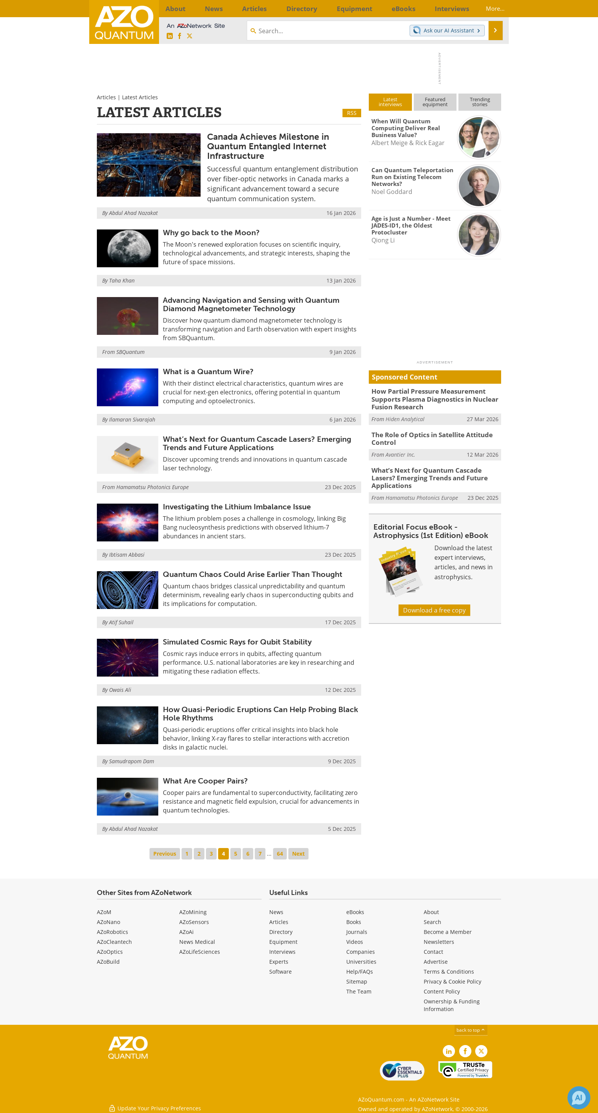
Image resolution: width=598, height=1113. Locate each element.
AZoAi (186, 931)
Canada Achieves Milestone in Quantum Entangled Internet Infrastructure (268, 146)
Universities (361, 961)
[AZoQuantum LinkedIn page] (170, 36)
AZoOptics (110, 951)
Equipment (283, 941)
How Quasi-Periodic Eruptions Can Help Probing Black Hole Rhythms (260, 713)
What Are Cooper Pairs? (205, 780)
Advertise (436, 961)
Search (432, 922)
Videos (354, 941)
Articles (106, 97)
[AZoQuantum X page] (189, 36)
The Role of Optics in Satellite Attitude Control (427, 435)
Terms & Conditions (449, 971)
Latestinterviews (390, 102)
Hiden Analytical (405, 416)
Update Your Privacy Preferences (154, 1103)
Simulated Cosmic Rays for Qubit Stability (237, 641)
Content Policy (442, 991)
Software (280, 971)
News (276, 912)
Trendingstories (480, 102)
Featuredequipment (435, 102)
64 (280, 853)
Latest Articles (140, 97)
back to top (471, 1030)
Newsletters (439, 941)
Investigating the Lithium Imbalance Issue (237, 506)
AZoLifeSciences (199, 951)
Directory (281, 931)
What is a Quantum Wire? (208, 371)
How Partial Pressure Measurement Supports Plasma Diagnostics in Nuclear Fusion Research (436, 398)
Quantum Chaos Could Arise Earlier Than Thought (252, 574)
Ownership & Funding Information (452, 1005)
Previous (164, 853)
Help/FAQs (359, 971)
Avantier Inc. (400, 450)
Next (298, 853)
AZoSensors (194, 922)
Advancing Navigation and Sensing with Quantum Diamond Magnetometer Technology (251, 304)
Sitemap (356, 981)
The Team (358, 991)
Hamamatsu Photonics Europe (152, 487)
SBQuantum (130, 351)
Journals (356, 931)
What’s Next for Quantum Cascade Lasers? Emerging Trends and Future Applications (257, 443)
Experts (278, 961)
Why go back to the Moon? (211, 232)
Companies (360, 951)
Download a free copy (434, 596)
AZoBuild (108, 961)
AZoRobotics (112, 931)
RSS (352, 112)
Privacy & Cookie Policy (452, 981)
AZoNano (108, 922)
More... (488, 8)
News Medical (197, 941)
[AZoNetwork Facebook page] (180, 36)
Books (353, 922)
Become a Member (448, 931)
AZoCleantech (114, 941)
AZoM (104, 912)
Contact (433, 951)
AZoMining (193, 912)
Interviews (282, 951)
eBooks (355, 912)
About (431, 912)
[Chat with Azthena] (578, 1097)
